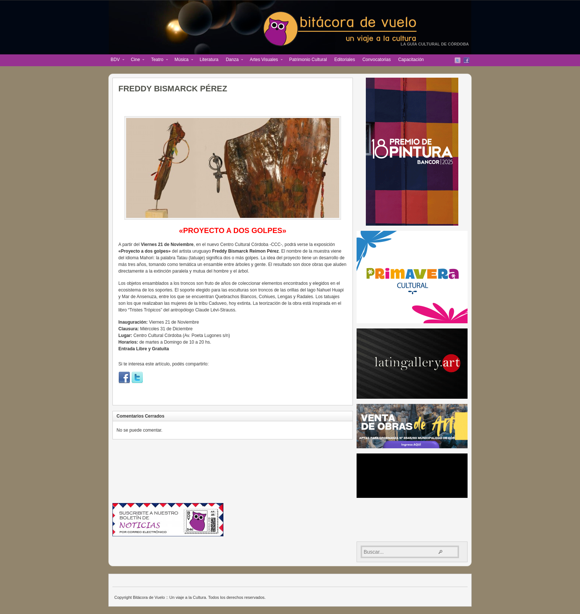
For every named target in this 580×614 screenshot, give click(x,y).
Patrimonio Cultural (308, 59)
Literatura (209, 59)
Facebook (466, 60)
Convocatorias (376, 59)
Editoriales (344, 59)
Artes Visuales (264, 60)
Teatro (157, 60)
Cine (136, 60)
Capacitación (411, 59)
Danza (232, 60)
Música (182, 60)
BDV (115, 60)
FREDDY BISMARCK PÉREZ (172, 88)
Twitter (458, 60)
